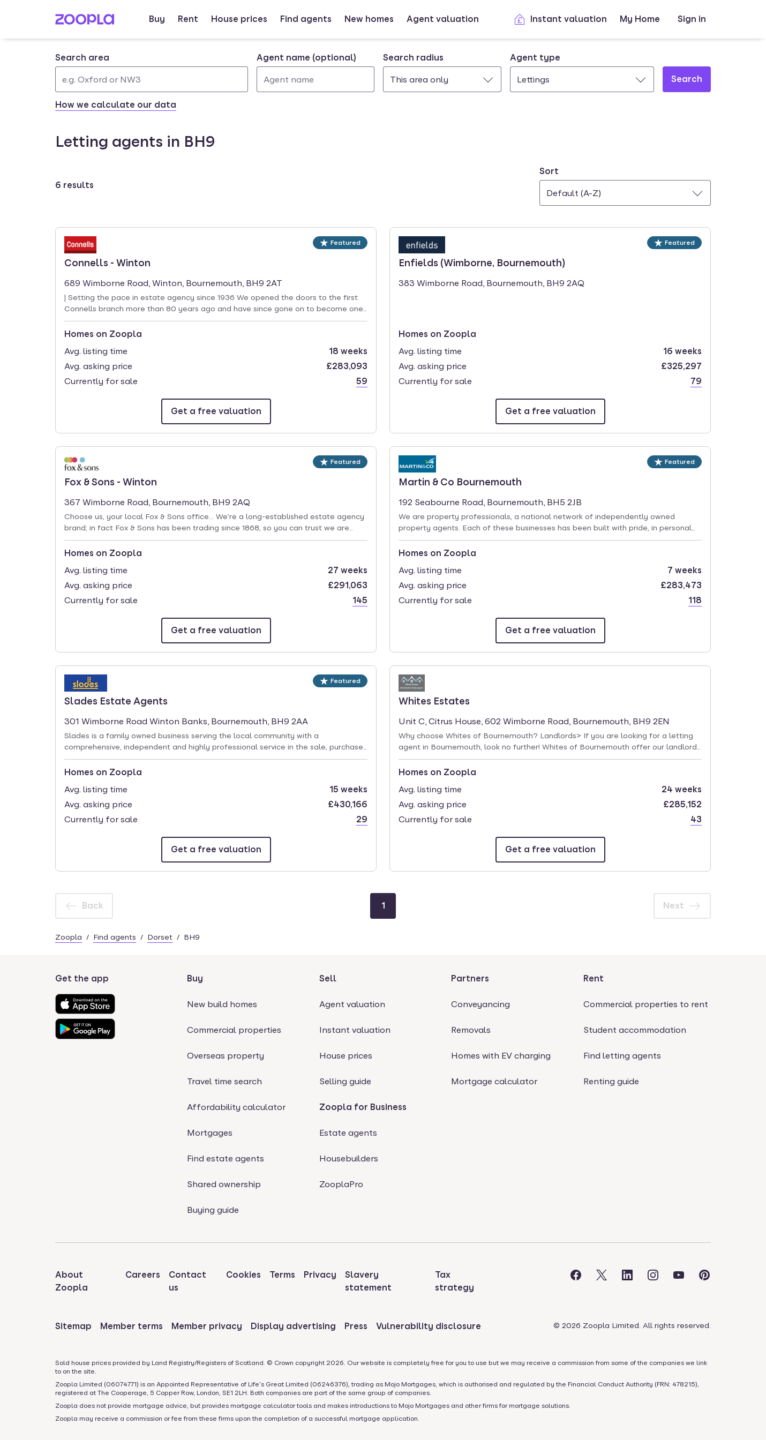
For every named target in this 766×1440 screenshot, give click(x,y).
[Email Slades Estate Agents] (216, 849)
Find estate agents (225, 1158)
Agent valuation (443, 19)
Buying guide (213, 1210)
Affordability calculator (236, 1107)
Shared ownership (224, 1184)
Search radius (413, 57)
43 (696, 819)
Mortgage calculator (494, 1081)
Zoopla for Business (363, 1107)
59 (361, 381)
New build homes (222, 1004)
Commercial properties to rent (645, 1004)
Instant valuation (560, 19)
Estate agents (348, 1133)
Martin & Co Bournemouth (460, 481)
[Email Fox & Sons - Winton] (216, 630)
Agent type (535, 57)
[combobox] (151, 71)
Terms (282, 1275)
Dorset (159, 937)
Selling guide (345, 1081)
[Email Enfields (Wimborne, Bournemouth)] (550, 411)
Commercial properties (234, 1030)
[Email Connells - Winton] (216, 411)
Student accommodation (634, 1030)
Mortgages (209, 1133)
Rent (188, 19)
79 (696, 381)
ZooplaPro (341, 1184)
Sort (549, 171)
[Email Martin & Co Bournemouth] (550, 630)
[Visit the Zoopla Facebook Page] (575, 1281)
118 (695, 600)
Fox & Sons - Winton (110, 481)
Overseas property (225, 1056)
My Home (640, 19)
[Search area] (151, 79)
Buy (157, 19)
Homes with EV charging (501, 1056)
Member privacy (206, 1326)
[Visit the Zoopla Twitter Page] (601, 1281)
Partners (470, 978)
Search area (82, 57)
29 (361, 819)
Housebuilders (348, 1158)
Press (355, 1326)
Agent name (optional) (306, 57)
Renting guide (611, 1081)
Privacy (320, 1275)
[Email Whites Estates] (550, 849)
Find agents (306, 19)
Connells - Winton (107, 262)
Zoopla (68, 937)
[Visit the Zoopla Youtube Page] (678, 1281)
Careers (142, 1275)
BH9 (192, 937)
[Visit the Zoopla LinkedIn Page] (627, 1281)
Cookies (243, 1275)
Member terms (131, 1326)
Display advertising (293, 1326)
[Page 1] (383, 906)
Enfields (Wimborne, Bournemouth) (482, 262)
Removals (471, 1030)
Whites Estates (434, 700)
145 (359, 600)
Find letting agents (622, 1056)
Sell (327, 978)
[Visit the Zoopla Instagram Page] (653, 1281)
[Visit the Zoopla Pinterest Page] (704, 1281)
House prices (239, 19)
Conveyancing (480, 1004)
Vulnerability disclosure (428, 1326)
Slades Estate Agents (116, 700)
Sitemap (73, 1326)
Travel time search (224, 1081)
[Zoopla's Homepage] (84, 22)
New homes (369, 19)
